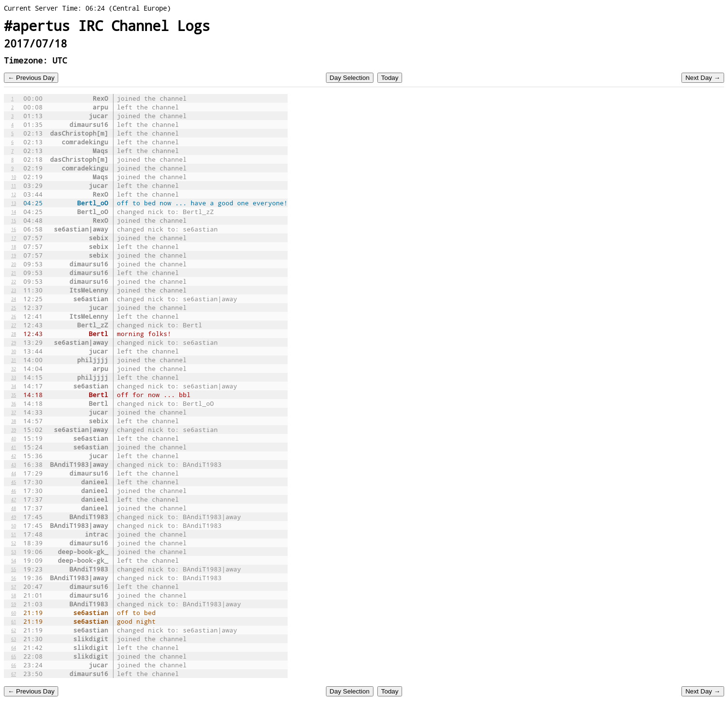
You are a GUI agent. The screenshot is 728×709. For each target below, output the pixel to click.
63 (13, 639)
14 (13, 212)
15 (13, 220)
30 (13, 351)
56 (13, 578)
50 (13, 525)
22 (13, 281)
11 (13, 185)
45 (13, 482)
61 (13, 621)
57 (13, 586)
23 (13, 290)
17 (13, 238)
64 (13, 647)
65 (13, 656)
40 (13, 438)
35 (13, 395)
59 (13, 604)
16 (13, 229)
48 (13, 508)
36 (13, 403)
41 (13, 447)
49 (13, 517)
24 (13, 299)
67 (13, 674)
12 (13, 194)
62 (13, 630)
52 (13, 543)
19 (13, 255)
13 (13, 203)
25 (13, 307)
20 (13, 264)
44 (13, 473)
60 (13, 613)
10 (13, 177)
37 (13, 412)
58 (13, 595)
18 (13, 246)
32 (13, 368)
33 (13, 377)
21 (13, 273)
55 (13, 569)
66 (13, 665)
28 (13, 334)
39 (13, 429)
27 (13, 325)
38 (13, 421)
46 (13, 490)
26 (13, 316)
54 (13, 560)
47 (13, 499)
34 (13, 386)
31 (13, 360)
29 (13, 342)
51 (13, 534)
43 (13, 464)
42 (13, 456)
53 (13, 552)
